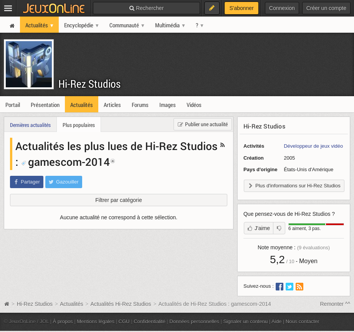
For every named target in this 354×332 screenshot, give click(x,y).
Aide (276, 321)
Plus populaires (79, 124)
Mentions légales (95, 321)
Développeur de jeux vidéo (313, 146)
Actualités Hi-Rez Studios (121, 304)
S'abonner (241, 8)
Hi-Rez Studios (89, 84)
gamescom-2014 (65, 162)
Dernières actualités (30, 124)
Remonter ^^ (335, 304)
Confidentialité (149, 321)
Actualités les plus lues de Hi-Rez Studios (116, 146)
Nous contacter (302, 321)
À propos (63, 321)
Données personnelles (194, 321)
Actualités (71, 304)
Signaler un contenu (245, 321)
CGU (124, 321)
